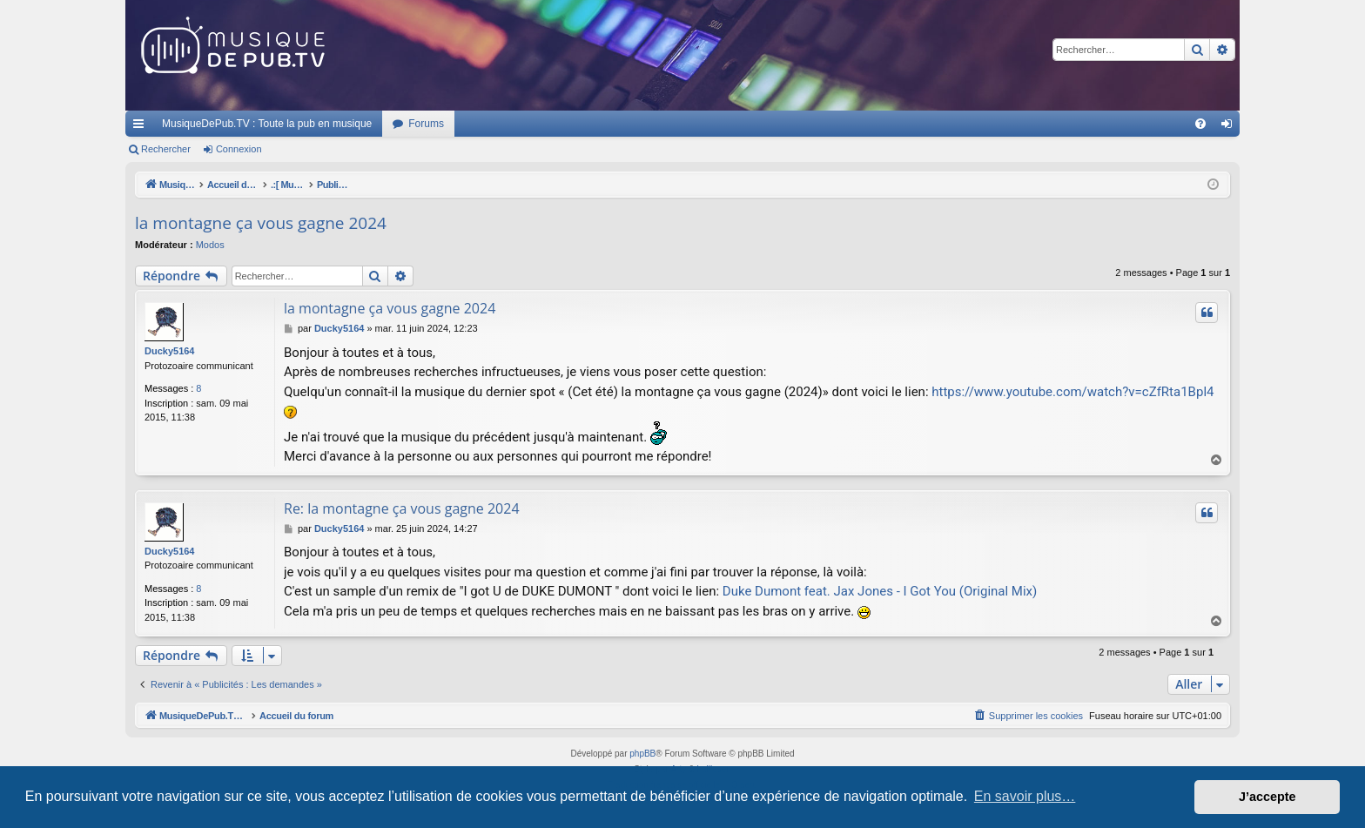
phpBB (642, 753)
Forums (426, 124)
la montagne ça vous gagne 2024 (261, 223)
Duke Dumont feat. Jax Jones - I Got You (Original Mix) (880, 591)
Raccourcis (141, 127)
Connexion (239, 149)
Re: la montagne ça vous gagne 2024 (402, 508)
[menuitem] (1200, 124)
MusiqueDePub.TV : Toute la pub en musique (267, 124)
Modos (210, 244)
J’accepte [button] (1267, 797)
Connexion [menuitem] (1230, 127)
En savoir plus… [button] (1025, 796)
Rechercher (166, 149)
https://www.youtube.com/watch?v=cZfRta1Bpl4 (1072, 392)
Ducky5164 (170, 351)
